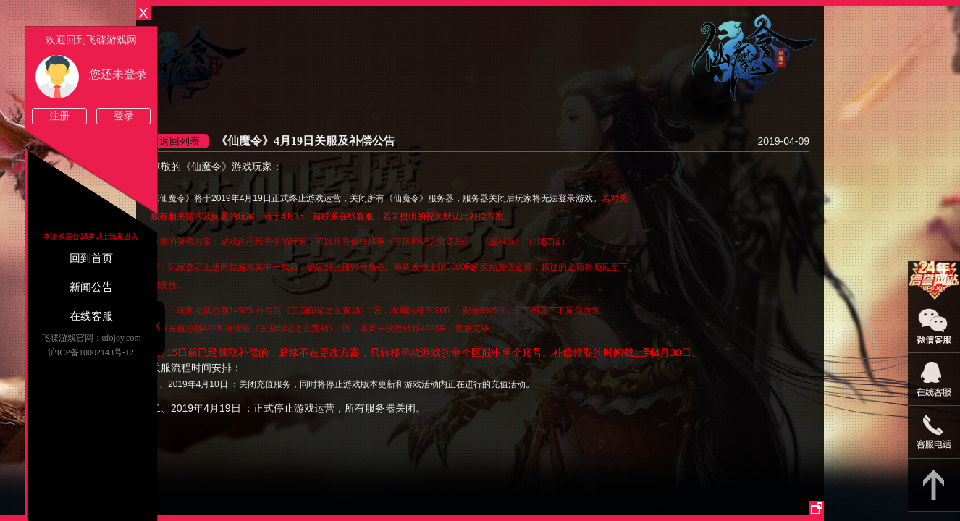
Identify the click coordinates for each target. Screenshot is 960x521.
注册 (59, 116)
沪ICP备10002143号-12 (91, 352)
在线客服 (91, 316)
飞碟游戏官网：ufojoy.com (91, 338)
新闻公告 (91, 287)
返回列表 (179, 141)
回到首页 (91, 258)
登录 (124, 116)
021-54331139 (934, 432)
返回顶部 (934, 485)
